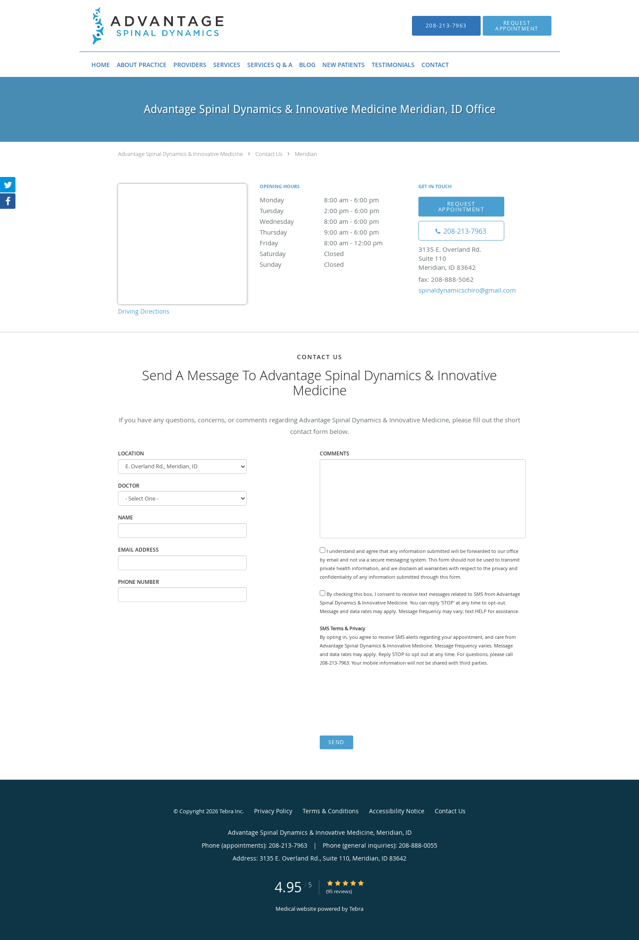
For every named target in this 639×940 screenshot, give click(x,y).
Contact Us (268, 154)
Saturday (335, 253)
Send (336, 742)
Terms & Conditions (331, 811)
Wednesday (335, 221)
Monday (335, 199)
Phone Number (138, 582)
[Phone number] (461, 231)
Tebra (356, 909)
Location (131, 453)
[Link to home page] (145, 26)
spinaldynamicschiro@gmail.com (467, 290)
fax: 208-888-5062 (446, 279)
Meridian (306, 154)
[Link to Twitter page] (7, 184)
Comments (334, 453)
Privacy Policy (273, 811)
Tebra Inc (230, 811)
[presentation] (385, 701)
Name (125, 517)
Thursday (335, 232)
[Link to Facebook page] (7, 201)
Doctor (128, 485)
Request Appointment (461, 206)
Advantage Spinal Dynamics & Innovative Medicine (180, 154)
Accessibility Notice (396, 811)
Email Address (138, 549)
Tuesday (335, 210)
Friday (335, 242)
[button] (517, 26)
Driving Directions (144, 311)
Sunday (335, 264)
